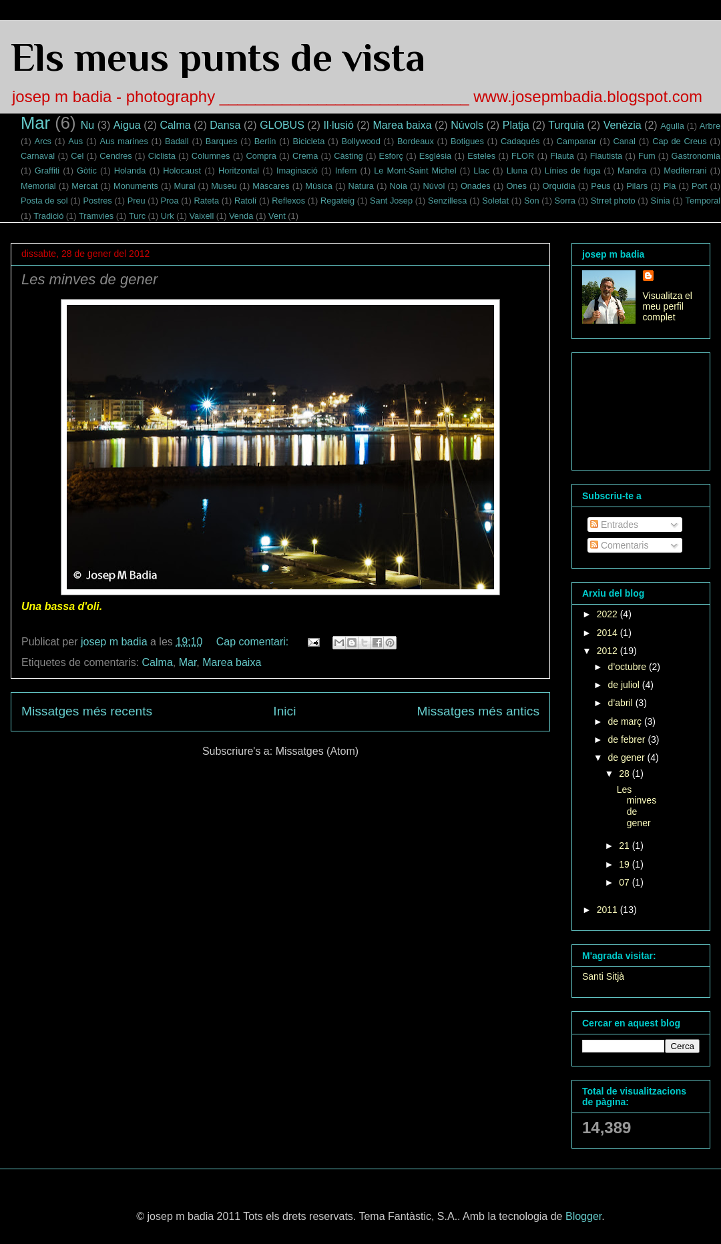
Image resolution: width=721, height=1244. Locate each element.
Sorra (565, 201)
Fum (647, 156)
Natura (361, 186)
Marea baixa (402, 125)
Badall (177, 141)
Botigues (467, 141)
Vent (277, 216)
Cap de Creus (679, 141)
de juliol (625, 684)
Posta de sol (44, 201)
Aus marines (123, 141)
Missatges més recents (86, 711)
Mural (185, 186)
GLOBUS (282, 125)
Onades (476, 186)
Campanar (577, 141)
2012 (608, 650)
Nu (87, 125)
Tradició (48, 216)
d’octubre (628, 666)
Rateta (206, 201)
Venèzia (623, 125)
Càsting (348, 156)
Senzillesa (447, 201)
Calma (175, 125)
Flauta (562, 156)
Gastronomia (696, 156)
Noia (398, 186)
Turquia (566, 125)
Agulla (672, 126)
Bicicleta (309, 141)
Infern (346, 171)
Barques (222, 141)
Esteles (481, 156)
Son (531, 201)
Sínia (660, 201)
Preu (137, 201)
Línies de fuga (572, 171)
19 (625, 864)
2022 (608, 614)
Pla (670, 186)
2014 (608, 632)
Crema (305, 156)
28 (625, 773)
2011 (608, 909)
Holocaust (182, 171)
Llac (481, 171)
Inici (284, 711)
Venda (241, 216)
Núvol (434, 186)
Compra (261, 156)
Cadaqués (520, 141)
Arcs (42, 141)
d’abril (621, 702)
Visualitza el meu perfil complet (667, 306)
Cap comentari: (254, 641)
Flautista (606, 156)
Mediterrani (685, 171)
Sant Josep (391, 201)
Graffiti (47, 171)
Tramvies (96, 216)
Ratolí (245, 201)
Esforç (391, 156)
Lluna (517, 171)
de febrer (628, 739)
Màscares (270, 186)
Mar (35, 122)
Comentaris (619, 545)
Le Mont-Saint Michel (415, 171)
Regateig (337, 201)
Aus (75, 141)
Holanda (130, 171)
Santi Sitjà (603, 976)
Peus (600, 186)
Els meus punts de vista (218, 57)
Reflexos (288, 201)
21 (625, 845)
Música (318, 186)
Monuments (135, 186)
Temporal (702, 201)
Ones (516, 186)
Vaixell (201, 216)
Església (435, 156)
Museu (223, 186)
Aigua (127, 125)
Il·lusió (338, 125)
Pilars (637, 186)
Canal (625, 141)
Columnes (211, 156)
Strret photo (613, 201)
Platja (516, 125)
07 (625, 882)
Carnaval (38, 156)
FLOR (522, 156)
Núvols (467, 125)
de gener (627, 757)
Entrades (614, 524)
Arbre (710, 126)
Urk (167, 216)
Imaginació (297, 171)
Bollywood (360, 141)
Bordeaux (415, 141)
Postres (97, 201)
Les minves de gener (89, 279)
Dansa (225, 125)
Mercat (84, 186)
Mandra (632, 171)
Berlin (265, 141)
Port (699, 186)
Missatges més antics (478, 711)
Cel (77, 156)
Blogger (583, 1216)
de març (626, 721)
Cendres (115, 156)
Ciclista (162, 156)
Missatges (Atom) (317, 751)
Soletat (495, 201)
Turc (137, 216)
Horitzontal (238, 171)
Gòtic (87, 171)
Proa (170, 201)
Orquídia (559, 186)
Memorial (38, 186)
